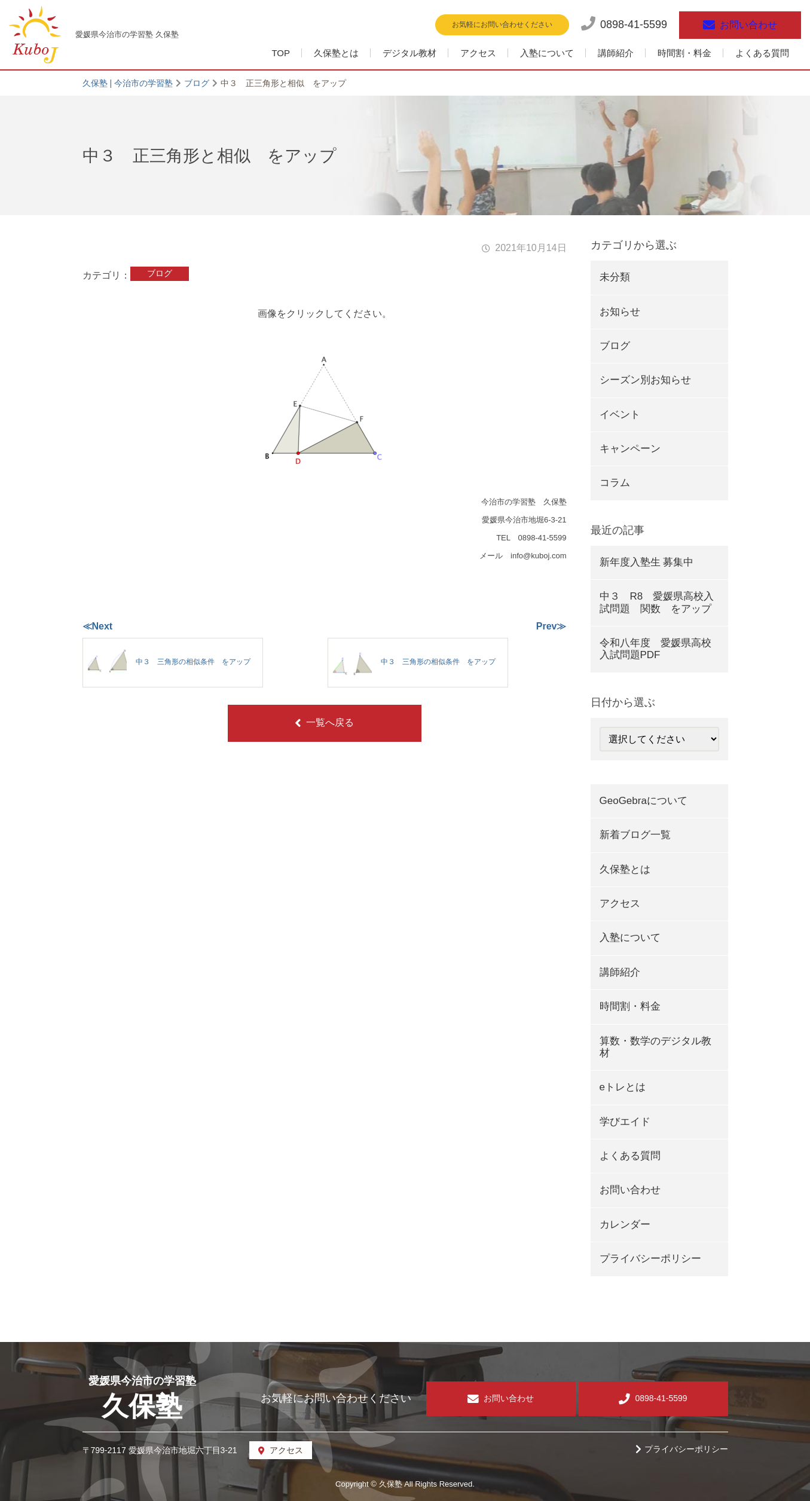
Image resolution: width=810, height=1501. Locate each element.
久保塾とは (336, 53)
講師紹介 (616, 53)
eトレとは (623, 1087)
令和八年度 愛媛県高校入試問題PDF (655, 649)
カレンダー (625, 1224)
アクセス (478, 53)
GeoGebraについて (643, 800)
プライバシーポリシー (650, 1258)
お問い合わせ (630, 1190)
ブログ (159, 273)
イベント (620, 414)
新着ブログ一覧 (635, 834)
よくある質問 (762, 53)
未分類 (615, 277)
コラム (615, 482)
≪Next (97, 626)
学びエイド (625, 1121)
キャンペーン (630, 448)
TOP (280, 53)
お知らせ (620, 311)
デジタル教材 (409, 53)
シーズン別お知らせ (645, 380)
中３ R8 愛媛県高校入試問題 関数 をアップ (657, 602)
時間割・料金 (684, 53)
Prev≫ (551, 626)
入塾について (547, 53)
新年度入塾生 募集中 (647, 562)
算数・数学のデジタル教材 (655, 1047)
